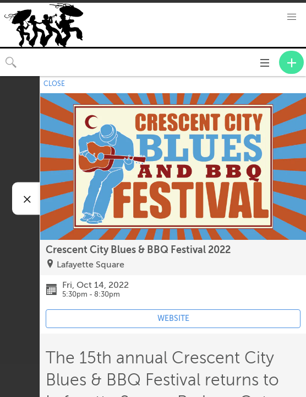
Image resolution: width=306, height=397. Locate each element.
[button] (291, 17)
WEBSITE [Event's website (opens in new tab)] (173, 318)
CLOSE (54, 84)
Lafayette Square (90, 265)
